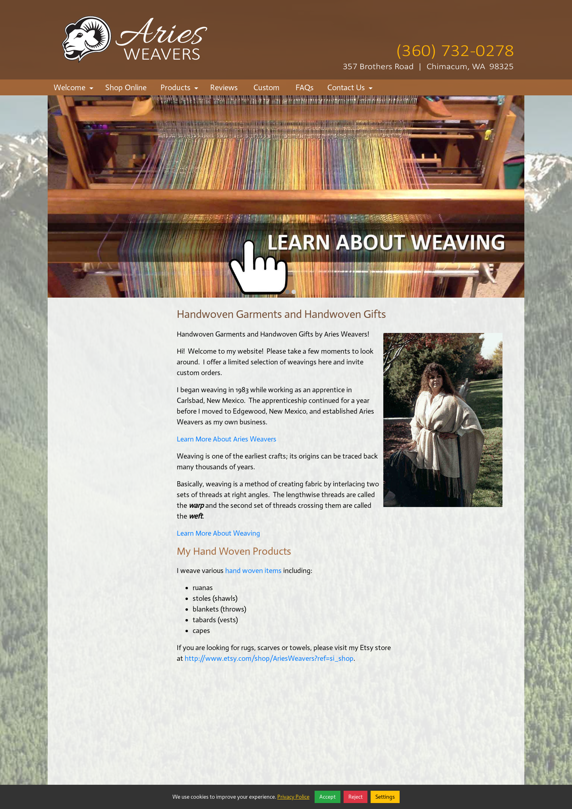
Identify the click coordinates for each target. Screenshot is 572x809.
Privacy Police (293, 797)
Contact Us (351, 89)
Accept (327, 797)
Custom (266, 87)
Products (180, 89)
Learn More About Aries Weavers (226, 439)
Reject (355, 797)
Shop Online (126, 87)
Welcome (75, 89)
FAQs (304, 87)
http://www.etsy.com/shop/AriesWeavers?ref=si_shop (269, 658)
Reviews (224, 87)
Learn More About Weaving (218, 533)
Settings (385, 797)
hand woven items (253, 570)
